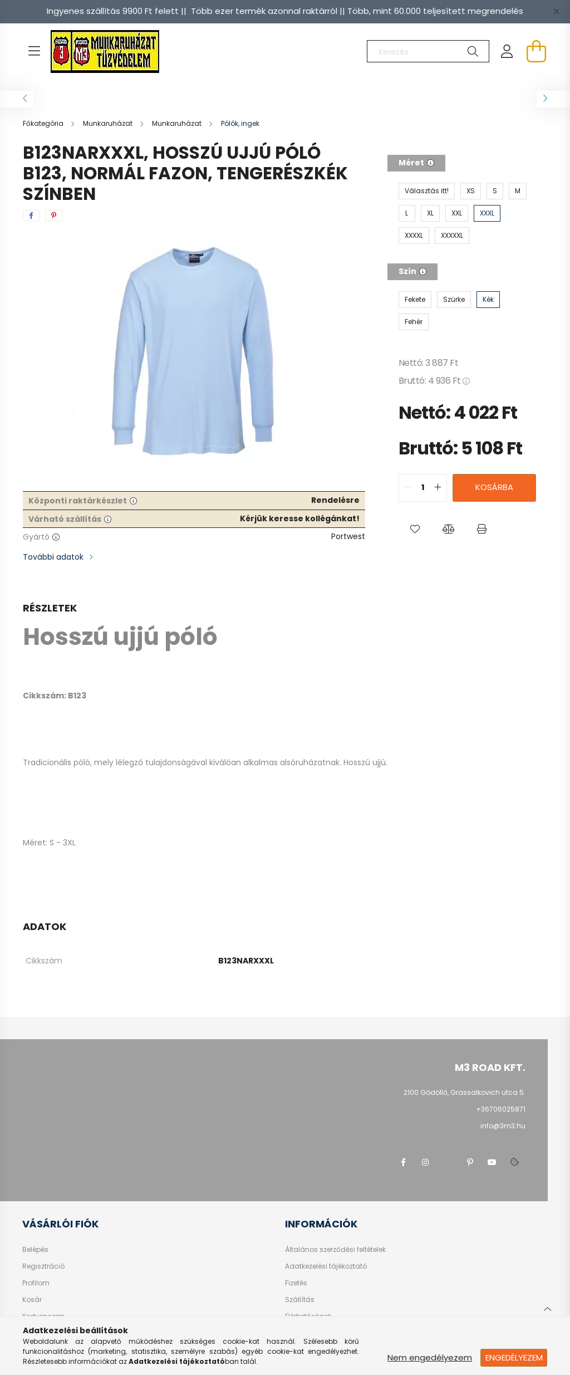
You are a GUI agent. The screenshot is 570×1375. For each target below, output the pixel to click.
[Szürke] (454, 299)
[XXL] (456, 213)
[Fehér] (414, 322)
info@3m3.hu (502, 1126)
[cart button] (536, 51)
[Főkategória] (44, 123)
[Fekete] (415, 299)
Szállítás (300, 1300)
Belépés (35, 1250)
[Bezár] (556, 11)
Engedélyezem (514, 1357)
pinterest (470, 1162)
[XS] (470, 191)
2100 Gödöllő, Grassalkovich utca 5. (464, 1092)
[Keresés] (428, 51)
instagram (425, 1162)
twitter (447, 1162)
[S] (495, 191)
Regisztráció (43, 1266)
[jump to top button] (547, 1307)
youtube (492, 1162)
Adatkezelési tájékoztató (326, 1266)
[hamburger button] (34, 51)
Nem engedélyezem (429, 1357)
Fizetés (296, 1283)
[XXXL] (487, 213)
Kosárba (494, 487)
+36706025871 (500, 1109)
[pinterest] (53, 215)
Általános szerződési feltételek (335, 1250)
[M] (518, 191)
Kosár (32, 1300)
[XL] (430, 213)
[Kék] (488, 299)
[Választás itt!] (427, 191)
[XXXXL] (414, 235)
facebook (403, 1162)
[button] (415, 529)
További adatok (53, 556)
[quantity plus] (438, 487)
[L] (407, 213)
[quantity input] (423, 487)
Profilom (36, 1283)
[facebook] (31, 215)
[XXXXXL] (452, 235)
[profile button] (507, 51)
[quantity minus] (407, 487)
